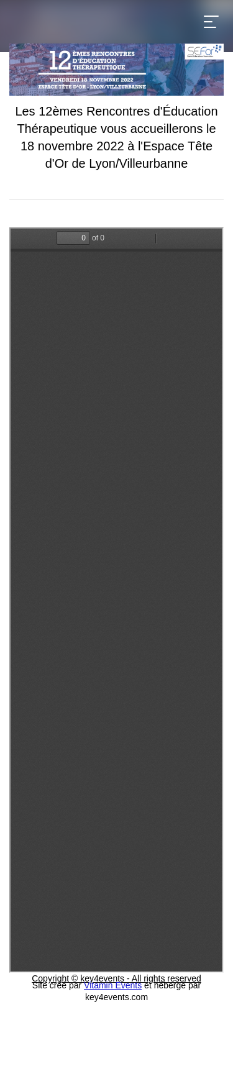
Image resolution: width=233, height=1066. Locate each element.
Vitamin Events (113, 985)
